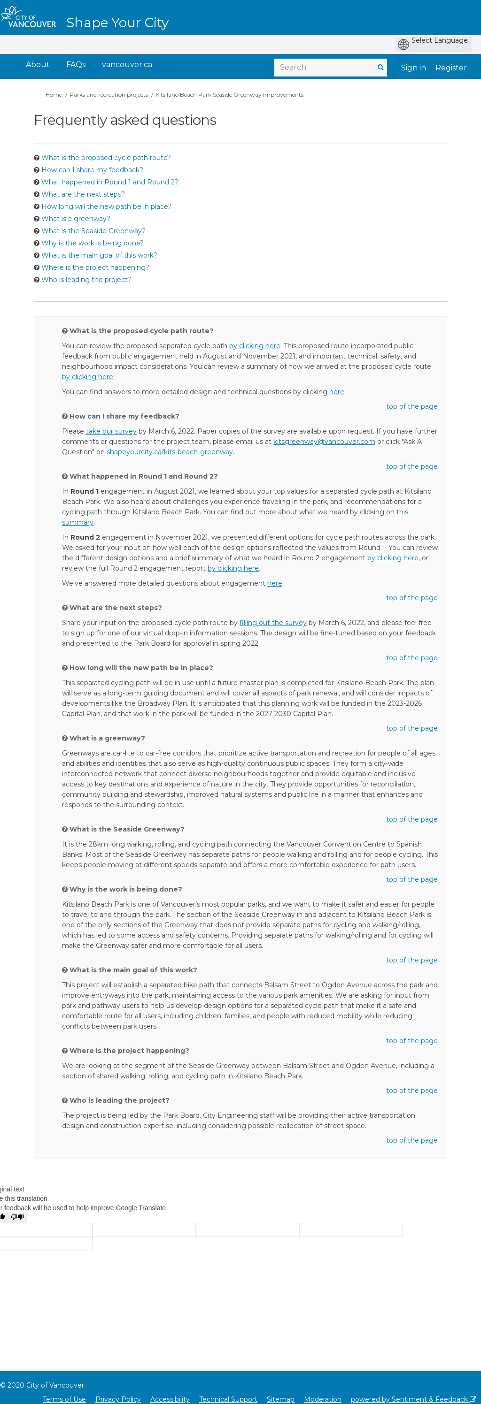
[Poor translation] (17, 1218)
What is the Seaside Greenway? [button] (93, 231)
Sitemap (281, 1399)
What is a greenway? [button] (75, 218)
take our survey (111, 431)
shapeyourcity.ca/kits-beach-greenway (170, 452)
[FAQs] (76, 65)
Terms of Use (64, 1399)
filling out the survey (273, 622)
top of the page (412, 406)
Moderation (322, 1399)
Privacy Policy (118, 1399)
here (336, 392)
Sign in (413, 67)
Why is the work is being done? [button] (92, 243)
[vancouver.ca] (127, 65)
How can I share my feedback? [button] (92, 170)
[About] (37, 65)
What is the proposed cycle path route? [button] (106, 157)
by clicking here (254, 346)
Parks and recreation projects (109, 94)
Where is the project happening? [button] (95, 267)
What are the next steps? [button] (83, 194)
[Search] (330, 67)
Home (54, 94)
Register (451, 67)
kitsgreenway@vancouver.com (324, 441)
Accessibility (170, 1399)
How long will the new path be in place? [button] (106, 206)
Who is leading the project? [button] (86, 279)
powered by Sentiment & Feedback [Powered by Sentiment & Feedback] (413, 1399)
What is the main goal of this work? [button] (99, 255)
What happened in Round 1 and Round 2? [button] (109, 182)
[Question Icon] (36, 157)
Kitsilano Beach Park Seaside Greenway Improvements (229, 94)
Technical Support (228, 1399)
